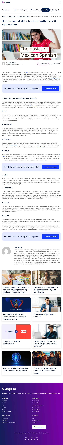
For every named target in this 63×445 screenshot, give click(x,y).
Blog (45, 10)
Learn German (36, 400)
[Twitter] (28, 439)
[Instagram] (37, 439)
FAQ (33, 418)
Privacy (31, 437)
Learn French (35, 407)
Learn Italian (35, 411)
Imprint (26, 437)
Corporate (4, 400)
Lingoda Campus (20, 10)
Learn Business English (38, 405)
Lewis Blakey (11, 63)
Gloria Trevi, (40, 147)
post (27, 72)
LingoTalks (35, 10)
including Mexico (54, 78)
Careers (4, 407)
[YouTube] (31, 439)
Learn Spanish (36, 409)
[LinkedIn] (25, 439)
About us (4, 402)
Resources (4, 420)
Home (3, 16)
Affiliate (34, 422)
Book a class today (51, 88)
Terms (36, 437)
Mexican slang (33, 106)
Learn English (35, 402)
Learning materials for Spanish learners (18, 16)
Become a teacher (39, 427)
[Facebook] (34, 439)
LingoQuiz (56, 10)
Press (3, 409)
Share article (55, 64)
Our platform (5, 418)
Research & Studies (6, 411)
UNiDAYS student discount (8, 422)
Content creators (36, 420)
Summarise (43, 64)
